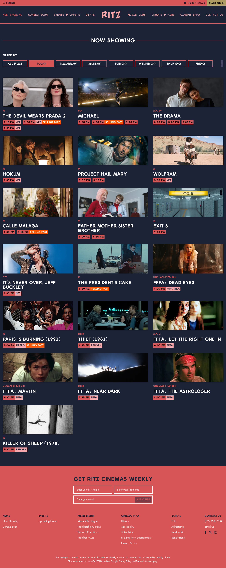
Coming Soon (37, 14)
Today (41, 63)
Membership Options (89, 526)
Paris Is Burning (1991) (31, 339)
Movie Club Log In (88, 521)
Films (6, 516)
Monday (94, 63)
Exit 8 (160, 226)
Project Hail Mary (102, 174)
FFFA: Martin (19, 391)
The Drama (167, 116)
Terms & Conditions (88, 532)
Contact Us (214, 14)
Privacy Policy (149, 557)
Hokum (11, 174)
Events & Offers (66, 14)
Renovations (178, 537)
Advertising (177, 526)
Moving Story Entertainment (136, 537)
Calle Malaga (20, 226)
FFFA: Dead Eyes (173, 282)
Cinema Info (190, 14)
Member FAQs (86, 537)
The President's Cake (104, 282)
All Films (15, 63)
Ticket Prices (127, 532)
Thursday (174, 63)
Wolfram (165, 174)
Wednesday (147, 63)
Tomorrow (68, 63)
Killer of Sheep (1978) (31, 443)
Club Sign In (216, 2)
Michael (88, 116)
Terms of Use (135, 557)
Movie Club (136, 14)
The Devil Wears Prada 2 (34, 116)
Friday (200, 63)
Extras (176, 516)
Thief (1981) (93, 339)
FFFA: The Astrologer (181, 391)
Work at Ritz (178, 532)
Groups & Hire (162, 14)
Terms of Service (143, 561)
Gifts (90, 14)
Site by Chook (163, 557)
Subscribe (143, 499)
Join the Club (197, 2)
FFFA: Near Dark (99, 391)
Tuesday (121, 63)
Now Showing (12, 14)
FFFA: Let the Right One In (187, 339)
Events (43, 516)
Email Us (209, 526)
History (125, 521)
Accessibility (127, 526)
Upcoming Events (47, 521)
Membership (86, 516)
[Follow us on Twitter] (210, 532)
